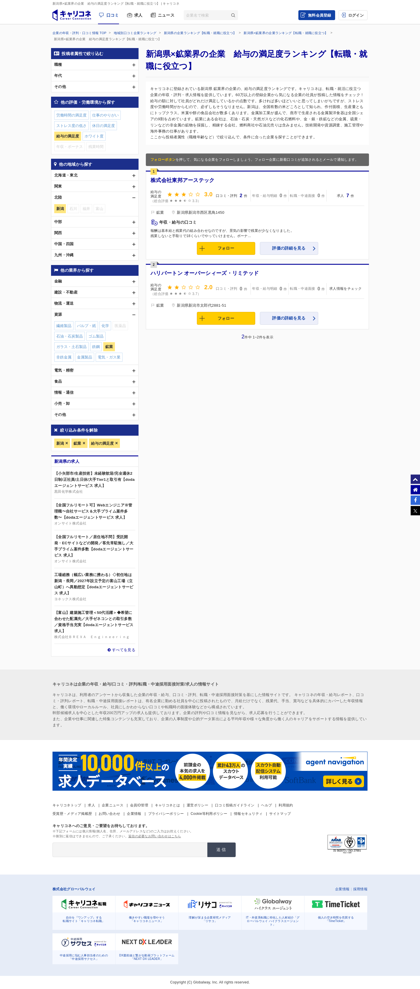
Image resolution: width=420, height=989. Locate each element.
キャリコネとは (167, 805)
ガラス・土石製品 (71, 347)
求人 (138, 15)
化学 (105, 326)
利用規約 (286, 805)
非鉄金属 (63, 357)
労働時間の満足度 (71, 115)
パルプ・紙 (86, 326)
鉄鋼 (96, 347)
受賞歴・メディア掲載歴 (72, 814)
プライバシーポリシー (166, 814)
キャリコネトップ (66, 805)
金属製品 (84, 357)
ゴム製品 (96, 336)
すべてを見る (123, 650)
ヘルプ (266, 805)
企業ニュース (112, 805)
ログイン (356, 15)
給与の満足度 (102, 443)
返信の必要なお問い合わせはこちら (154, 836)
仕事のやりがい (105, 115)
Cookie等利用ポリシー (209, 814)
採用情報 (360, 889)
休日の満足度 (103, 125)
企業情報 (134, 814)
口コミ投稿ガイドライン (234, 805)
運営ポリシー (197, 805)
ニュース (166, 15)
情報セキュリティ (248, 814)
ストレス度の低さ (71, 125)
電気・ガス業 (109, 357)
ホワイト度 (94, 136)
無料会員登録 (319, 15)
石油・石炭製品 (69, 336)
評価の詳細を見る (288, 248)
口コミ (112, 15)
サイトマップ (280, 814)
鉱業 (77, 443)
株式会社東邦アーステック (182, 180)
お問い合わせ (109, 814)
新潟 (60, 443)
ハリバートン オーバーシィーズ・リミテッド (204, 273)
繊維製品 (63, 326)
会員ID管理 (139, 805)
